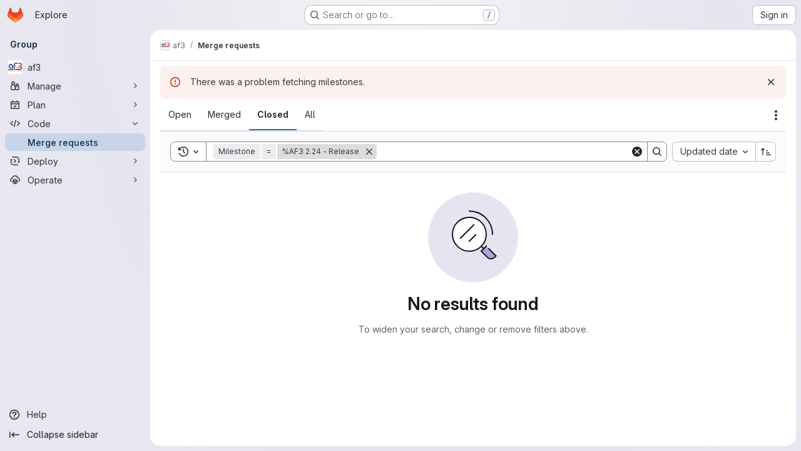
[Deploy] (75, 161)
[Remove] (369, 151)
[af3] (75, 67)
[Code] (75, 123)
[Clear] (637, 151)
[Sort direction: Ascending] (766, 152)
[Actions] (776, 115)
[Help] (75, 414)
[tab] (180, 114)
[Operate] (75, 180)
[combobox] (713, 152)
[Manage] (75, 86)
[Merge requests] (75, 142)
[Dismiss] (770, 82)
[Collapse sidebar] (75, 434)
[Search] (503, 151)
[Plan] (75, 104)
